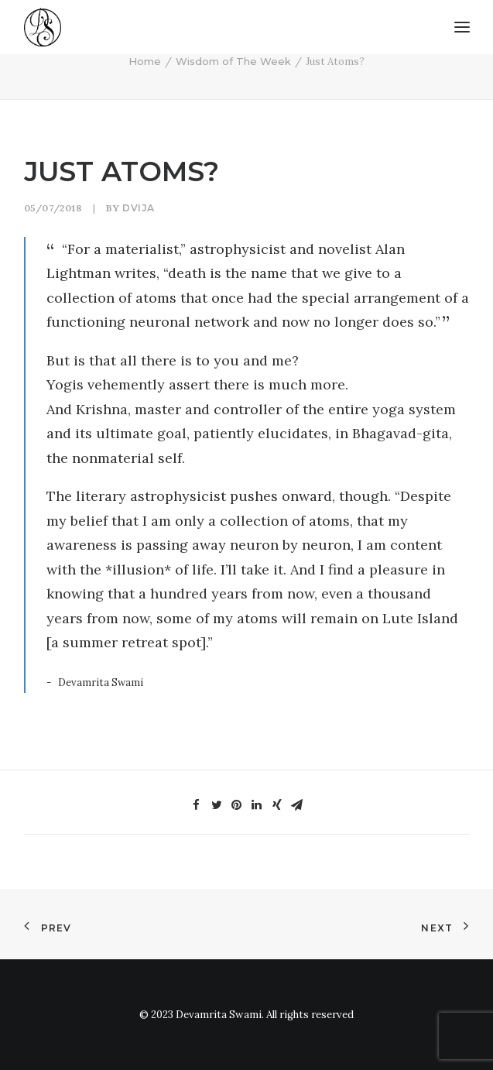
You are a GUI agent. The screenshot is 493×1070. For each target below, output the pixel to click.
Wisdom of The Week (233, 61)
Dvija (138, 208)
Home (144, 61)
